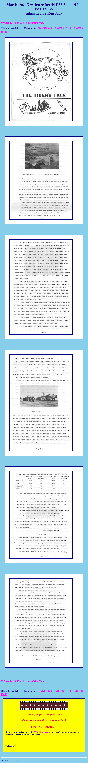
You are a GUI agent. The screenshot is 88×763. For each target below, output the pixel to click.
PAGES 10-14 (62, 28)
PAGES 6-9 (45, 28)
